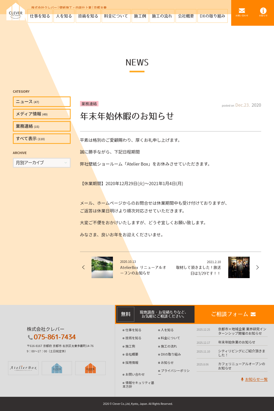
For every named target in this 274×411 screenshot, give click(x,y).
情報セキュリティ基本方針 (138, 384)
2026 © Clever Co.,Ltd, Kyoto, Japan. (125, 404)
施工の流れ (169, 346)
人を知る (167, 330)
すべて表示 (30, 138)
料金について (170, 338)
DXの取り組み (171, 354)
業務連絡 (27, 126)
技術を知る (133, 338)
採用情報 (131, 362)
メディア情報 (32, 113)
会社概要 (131, 354)
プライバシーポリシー (174, 372)
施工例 (130, 346)
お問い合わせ (135, 374)
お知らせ (167, 362)
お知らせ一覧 (253, 380)
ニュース (27, 101)
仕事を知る (133, 330)
